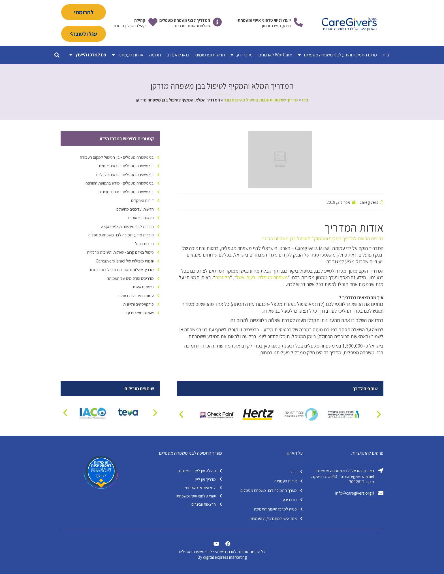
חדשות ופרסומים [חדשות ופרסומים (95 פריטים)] (141, 217)
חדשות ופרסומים (210, 55)
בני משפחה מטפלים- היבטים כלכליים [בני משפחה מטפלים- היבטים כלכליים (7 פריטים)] (125, 174)
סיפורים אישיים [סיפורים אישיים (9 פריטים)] (143, 286)
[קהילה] (152, 22)
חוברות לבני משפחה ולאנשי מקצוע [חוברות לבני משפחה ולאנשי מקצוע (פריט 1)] (127, 226)
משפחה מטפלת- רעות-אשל (262, 277)
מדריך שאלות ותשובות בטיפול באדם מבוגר (261, 100)
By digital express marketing (222, 557)
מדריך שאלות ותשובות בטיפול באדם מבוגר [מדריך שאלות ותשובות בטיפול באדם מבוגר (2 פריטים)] (120, 269)
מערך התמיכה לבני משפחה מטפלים (268, 490)
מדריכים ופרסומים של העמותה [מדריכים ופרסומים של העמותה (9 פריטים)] (130, 278)
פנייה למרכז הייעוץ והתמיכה (275, 509)
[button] (56, 55)
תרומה (155, 55)
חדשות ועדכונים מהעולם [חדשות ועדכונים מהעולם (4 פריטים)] (135, 209)
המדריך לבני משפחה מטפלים (184, 20)
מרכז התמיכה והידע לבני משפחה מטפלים (337, 55)
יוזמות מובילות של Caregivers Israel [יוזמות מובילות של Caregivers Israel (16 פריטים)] (125, 261)
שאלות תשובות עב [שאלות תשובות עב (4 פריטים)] (139, 312)
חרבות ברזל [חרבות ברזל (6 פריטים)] (144, 243)
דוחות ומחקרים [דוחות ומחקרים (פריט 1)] (142, 200)
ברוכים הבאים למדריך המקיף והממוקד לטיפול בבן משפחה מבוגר (322, 238)
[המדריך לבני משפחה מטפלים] (217, 22)
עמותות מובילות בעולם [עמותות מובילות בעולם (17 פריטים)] (136, 295)
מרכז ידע (241, 55)
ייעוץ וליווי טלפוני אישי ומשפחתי (263, 20)
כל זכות (222, 277)
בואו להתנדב (177, 55)
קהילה (140, 20)
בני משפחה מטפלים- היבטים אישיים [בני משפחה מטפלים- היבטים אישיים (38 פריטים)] (126, 165)
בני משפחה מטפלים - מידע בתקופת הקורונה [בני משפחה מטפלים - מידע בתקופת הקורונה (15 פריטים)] (120, 183)
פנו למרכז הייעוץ (87, 55)
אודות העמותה (128, 55)
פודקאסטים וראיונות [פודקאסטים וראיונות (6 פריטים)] (138, 304)
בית (386, 55)
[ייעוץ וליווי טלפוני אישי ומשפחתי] (298, 22)
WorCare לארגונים (275, 55)
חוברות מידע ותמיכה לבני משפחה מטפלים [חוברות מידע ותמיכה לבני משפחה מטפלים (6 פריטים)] (121, 235)
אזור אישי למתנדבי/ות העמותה (273, 518)
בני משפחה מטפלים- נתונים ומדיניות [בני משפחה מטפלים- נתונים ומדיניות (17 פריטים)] (126, 191)
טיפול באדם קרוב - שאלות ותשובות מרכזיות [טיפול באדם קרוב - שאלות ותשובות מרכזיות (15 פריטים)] (120, 252)
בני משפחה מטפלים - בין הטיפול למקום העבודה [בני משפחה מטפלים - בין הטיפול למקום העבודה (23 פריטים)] (117, 157)
